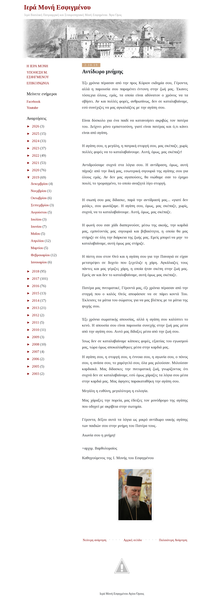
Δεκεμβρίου (40, 184)
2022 (36, 155)
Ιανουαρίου (39, 262)
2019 (36, 177)
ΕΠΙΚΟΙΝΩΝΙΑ (38, 83)
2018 (36, 271)
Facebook (33, 102)
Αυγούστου (39, 212)
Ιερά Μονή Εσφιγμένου (57, 7)
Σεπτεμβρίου (40, 205)
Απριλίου (38, 241)
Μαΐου (36, 234)
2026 (36, 126)
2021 (36, 163)
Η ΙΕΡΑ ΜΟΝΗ (37, 66)
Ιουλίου (36, 219)
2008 (36, 344)
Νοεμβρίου (39, 191)
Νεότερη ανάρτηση (94, 540)
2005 (36, 366)
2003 (36, 374)
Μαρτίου (37, 248)
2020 (36, 170)
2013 (36, 308)
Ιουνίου (36, 226)
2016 (36, 286)
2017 (36, 279)
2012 (36, 315)
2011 (36, 322)
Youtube (32, 108)
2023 (36, 148)
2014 (36, 300)
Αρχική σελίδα (133, 540)
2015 (36, 293)
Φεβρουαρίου (41, 255)
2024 (36, 141)
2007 (36, 352)
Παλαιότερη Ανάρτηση (173, 540)
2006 (36, 359)
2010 (36, 330)
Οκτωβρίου (39, 198)
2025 (36, 134)
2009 (36, 337)
